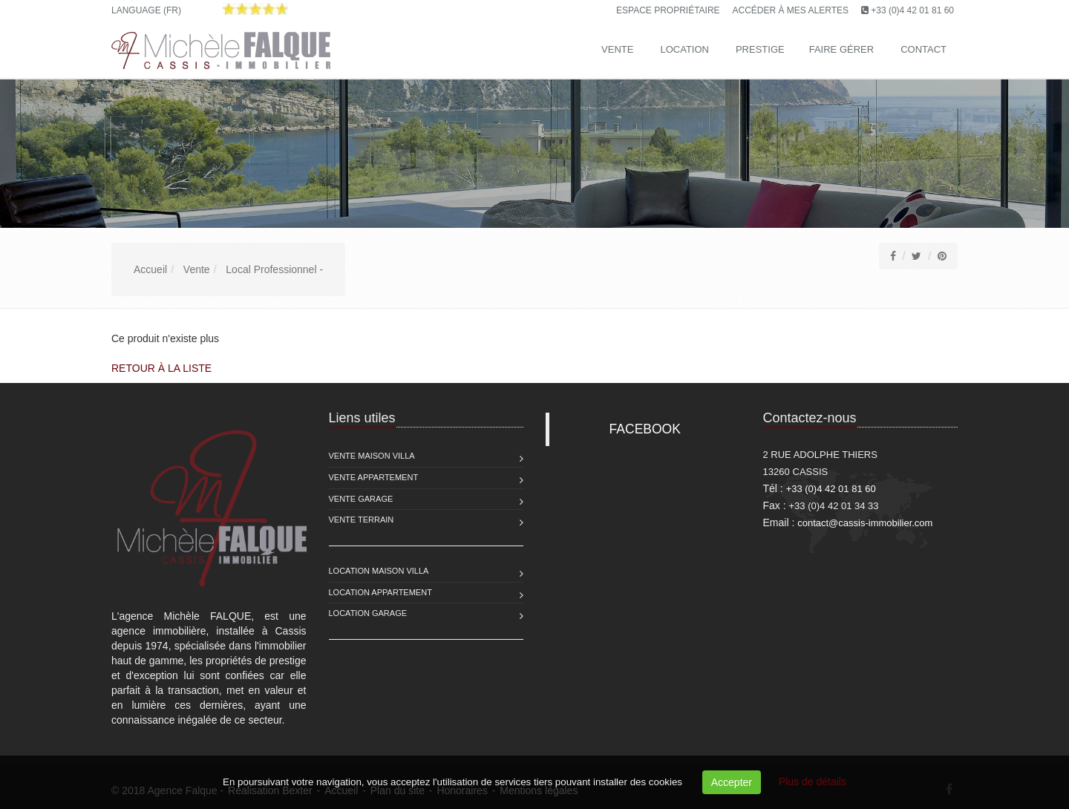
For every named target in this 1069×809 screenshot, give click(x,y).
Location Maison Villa (379, 570)
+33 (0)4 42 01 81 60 (912, 10)
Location (684, 49)
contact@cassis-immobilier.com (864, 522)
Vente (617, 49)
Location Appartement (380, 592)
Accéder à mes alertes (791, 10)
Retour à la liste (161, 368)
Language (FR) (146, 10)
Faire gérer (841, 49)
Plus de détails (812, 781)
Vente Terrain (361, 519)
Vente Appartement (374, 477)
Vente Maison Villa (372, 455)
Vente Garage (361, 498)
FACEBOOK (645, 429)
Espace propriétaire (668, 10)
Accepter (731, 782)
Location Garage (368, 613)
